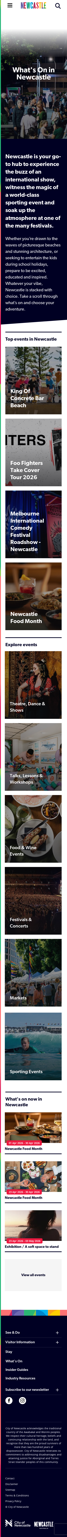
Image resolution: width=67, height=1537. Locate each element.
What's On (14, 1361)
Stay (8, 1352)
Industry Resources (20, 1378)
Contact (9, 1478)
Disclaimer (11, 1484)
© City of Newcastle (17, 1507)
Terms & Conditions (17, 1495)
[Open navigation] (9, 5)
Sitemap (10, 1489)
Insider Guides (17, 1370)
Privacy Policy (13, 1501)
